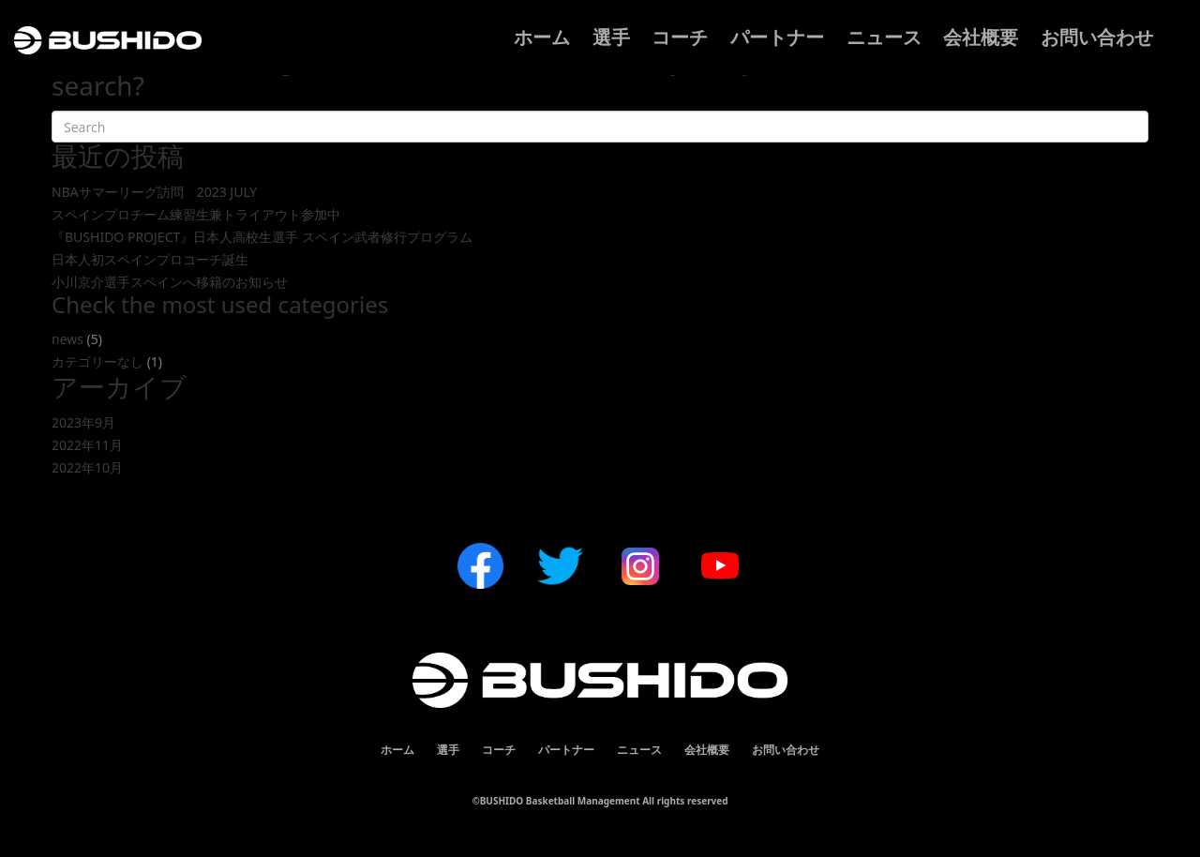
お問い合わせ (1097, 37)
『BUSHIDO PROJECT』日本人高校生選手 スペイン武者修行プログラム (262, 237)
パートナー (777, 37)
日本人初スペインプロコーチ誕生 (150, 259)
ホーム (542, 37)
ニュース (884, 37)
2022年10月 (87, 467)
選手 (611, 37)
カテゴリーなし (97, 361)
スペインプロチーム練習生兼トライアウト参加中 (196, 214)
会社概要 (980, 37)
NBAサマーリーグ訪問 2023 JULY (154, 192)
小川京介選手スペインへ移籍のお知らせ (170, 282)
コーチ (680, 37)
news (67, 339)
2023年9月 (83, 422)
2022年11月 (87, 445)
